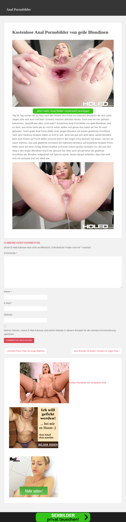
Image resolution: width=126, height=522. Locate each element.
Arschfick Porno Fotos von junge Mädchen (25, 351)
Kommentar (10, 253)
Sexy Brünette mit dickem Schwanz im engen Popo (97, 351)
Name (8, 291)
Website (8, 314)
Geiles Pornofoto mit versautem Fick (63, 382)
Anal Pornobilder (18, 9)
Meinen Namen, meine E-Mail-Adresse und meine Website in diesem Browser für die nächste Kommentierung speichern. (60, 332)
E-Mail (8, 303)
